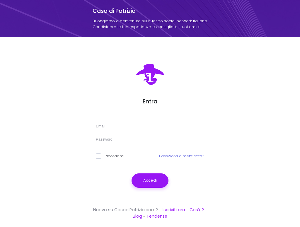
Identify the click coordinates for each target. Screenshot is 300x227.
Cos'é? (197, 210)
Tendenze (156, 216)
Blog (137, 216)
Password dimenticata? (181, 156)
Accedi (150, 180)
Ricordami (110, 156)
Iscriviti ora (174, 210)
